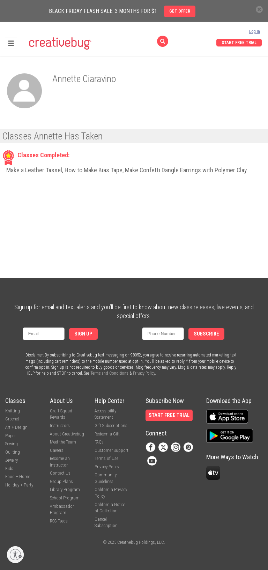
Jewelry (11, 460)
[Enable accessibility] (15, 554)
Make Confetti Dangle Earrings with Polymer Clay (186, 170)
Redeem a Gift (107, 433)
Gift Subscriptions (111, 425)
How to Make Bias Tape (93, 170)
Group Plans (61, 481)
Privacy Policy (144, 373)
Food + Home (17, 476)
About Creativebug (67, 433)
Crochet (12, 418)
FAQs (99, 442)
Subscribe (206, 334)
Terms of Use (106, 458)
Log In (254, 31)
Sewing (11, 443)
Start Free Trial (239, 42)
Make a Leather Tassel (34, 170)
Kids (9, 468)
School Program (65, 497)
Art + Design (16, 427)
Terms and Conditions (109, 373)
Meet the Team (63, 442)
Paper (10, 435)
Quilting (12, 452)
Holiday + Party (19, 485)
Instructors (60, 425)
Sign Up (83, 334)
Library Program (65, 489)
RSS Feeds (59, 521)
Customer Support (111, 450)
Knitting (12, 410)
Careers (57, 450)
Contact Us (60, 473)
